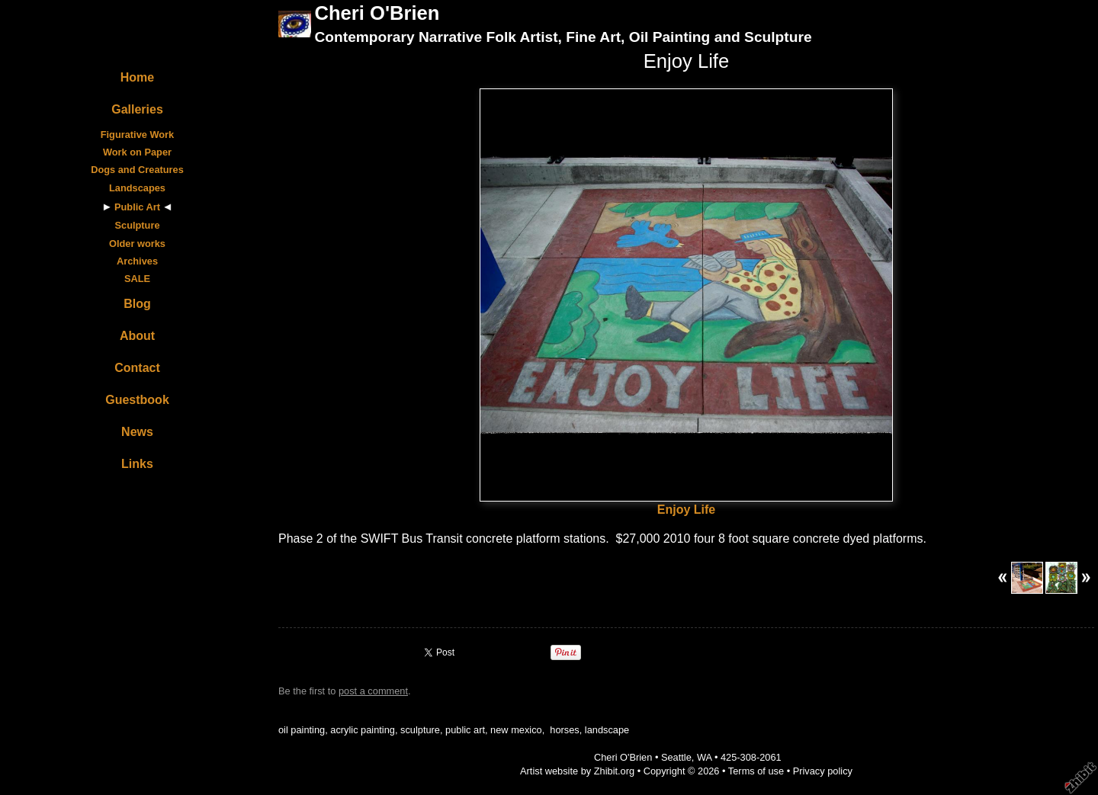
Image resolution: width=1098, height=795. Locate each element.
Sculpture (136, 225)
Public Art (137, 207)
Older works (137, 243)
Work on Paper (137, 152)
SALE (137, 278)
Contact (137, 367)
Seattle (676, 757)
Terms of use (756, 771)
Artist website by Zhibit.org (577, 771)
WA (704, 757)
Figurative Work (137, 134)
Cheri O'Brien (376, 13)
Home (137, 77)
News (137, 431)
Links (137, 463)
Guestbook (137, 399)
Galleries (137, 109)
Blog (137, 303)
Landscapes (137, 188)
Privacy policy (822, 771)
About (137, 335)
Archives (137, 261)
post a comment (373, 691)
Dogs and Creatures (137, 169)
